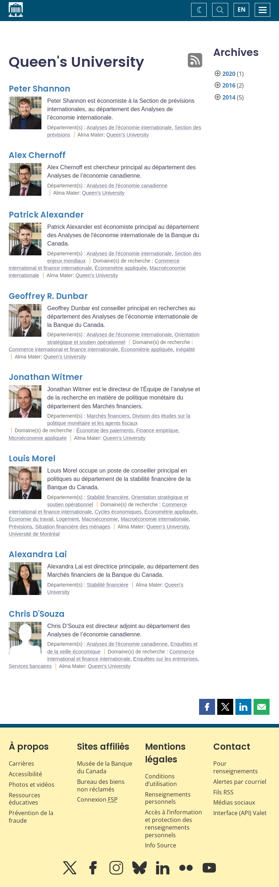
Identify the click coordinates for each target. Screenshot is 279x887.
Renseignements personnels (168, 798)
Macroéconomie (100, 519)
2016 (228, 85)
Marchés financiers (108, 416)
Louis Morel (32, 458)
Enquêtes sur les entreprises (165, 659)
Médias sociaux (234, 802)
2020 (228, 74)
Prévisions (20, 527)
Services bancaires (30, 666)
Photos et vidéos (31, 785)
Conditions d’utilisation (161, 780)
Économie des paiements (104, 430)
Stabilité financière (107, 497)
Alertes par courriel (239, 782)
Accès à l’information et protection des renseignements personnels (173, 823)
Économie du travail (31, 519)
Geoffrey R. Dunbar (48, 296)
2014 (228, 97)
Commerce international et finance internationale (63, 349)
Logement (67, 519)
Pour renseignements (235, 767)
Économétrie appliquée (121, 268)
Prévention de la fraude (31, 817)
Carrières (21, 763)
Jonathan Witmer (46, 377)
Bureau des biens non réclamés (101, 785)
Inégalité (185, 349)
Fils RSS (223, 792)
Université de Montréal (34, 534)
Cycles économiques (118, 512)
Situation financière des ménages (72, 527)
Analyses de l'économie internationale (129, 127)
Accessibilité (25, 774)
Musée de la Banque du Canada (104, 767)
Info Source (160, 845)
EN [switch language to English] (242, 9)
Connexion (97, 799)
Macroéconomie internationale (155, 519)
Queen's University (127, 135)
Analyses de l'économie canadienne (126, 186)
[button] (207, 707)
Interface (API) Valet (240, 813)
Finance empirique (157, 430)
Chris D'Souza (37, 614)
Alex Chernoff (37, 155)
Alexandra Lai (38, 554)
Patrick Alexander (46, 214)
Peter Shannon (39, 88)
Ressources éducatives (24, 799)
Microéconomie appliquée (38, 438)
